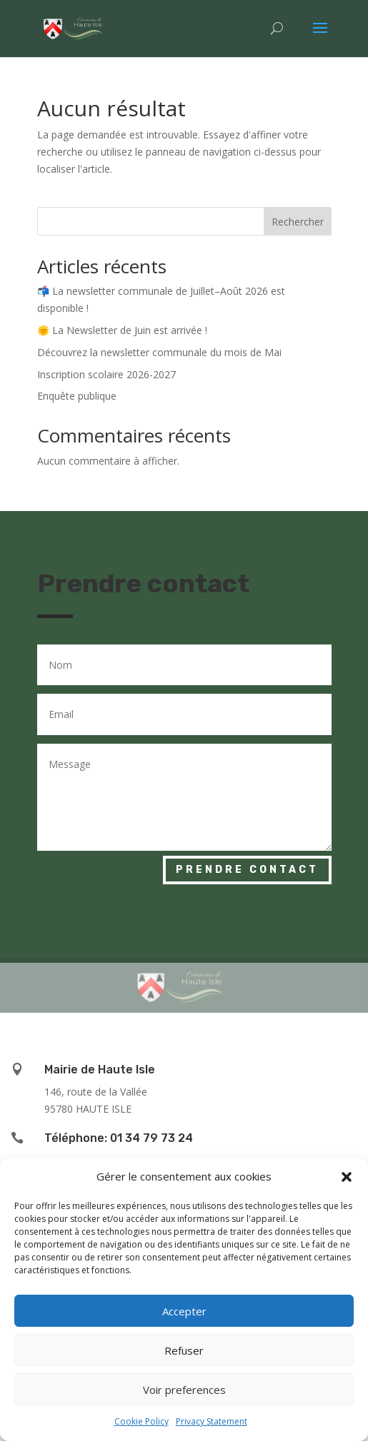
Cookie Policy (141, 1421)
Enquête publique (76, 396)
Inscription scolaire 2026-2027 (106, 374)
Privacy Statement (211, 1421)
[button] (346, 1177)
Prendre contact (247, 870)
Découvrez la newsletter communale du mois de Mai (159, 352)
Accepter (184, 1311)
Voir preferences (184, 1389)
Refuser (184, 1350)
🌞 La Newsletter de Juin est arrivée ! (122, 330)
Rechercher (298, 221)
